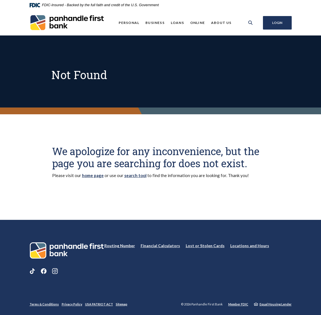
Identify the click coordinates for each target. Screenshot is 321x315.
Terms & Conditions (44, 304)
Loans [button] (177, 23)
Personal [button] (128, 23)
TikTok (32, 271)
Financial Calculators (160, 245)
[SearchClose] (250, 22)
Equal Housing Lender (276, 304)
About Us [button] (221, 23)
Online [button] (197, 23)
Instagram (55, 271)
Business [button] (155, 23)
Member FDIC (238, 304)
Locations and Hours (249, 245)
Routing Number (119, 245)
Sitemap (121, 304)
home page (93, 175)
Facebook (44, 271)
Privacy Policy (72, 304)
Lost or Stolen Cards (205, 245)
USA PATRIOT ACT (99, 304)
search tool (135, 175)
